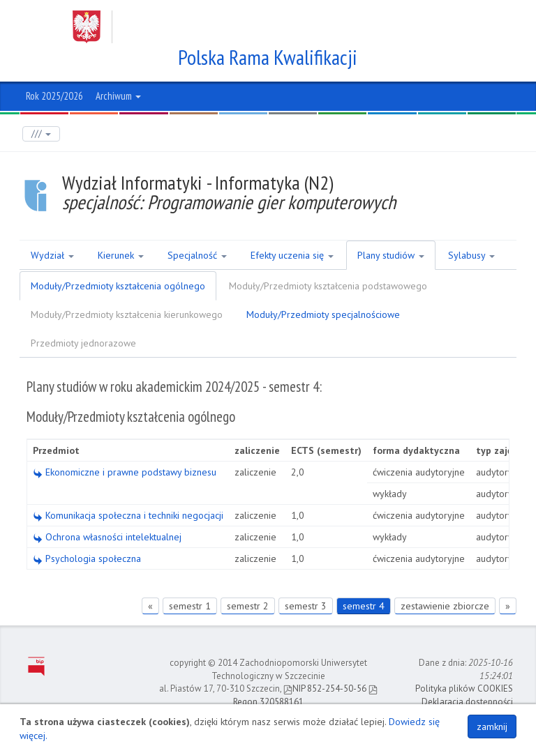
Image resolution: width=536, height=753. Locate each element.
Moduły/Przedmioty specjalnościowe (323, 314)
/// (41, 133)
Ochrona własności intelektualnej (107, 537)
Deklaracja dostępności (467, 702)
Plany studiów (390, 255)
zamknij (492, 726)
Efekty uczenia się (292, 255)
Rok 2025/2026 (54, 95)
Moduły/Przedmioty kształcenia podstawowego (328, 286)
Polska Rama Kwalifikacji (268, 57)
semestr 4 (364, 606)
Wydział (52, 255)
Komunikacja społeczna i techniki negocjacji (128, 515)
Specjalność (197, 255)
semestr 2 (248, 606)
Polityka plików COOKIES (464, 688)
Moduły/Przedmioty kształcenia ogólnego (118, 286)
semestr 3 (306, 606)
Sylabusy (471, 255)
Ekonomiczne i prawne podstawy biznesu (124, 472)
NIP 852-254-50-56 (324, 688)
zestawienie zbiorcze (445, 606)
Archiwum (118, 95)
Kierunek (121, 255)
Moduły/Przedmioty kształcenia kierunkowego (127, 314)
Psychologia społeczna (87, 558)
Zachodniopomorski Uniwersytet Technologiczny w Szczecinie (255, 26)
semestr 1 (190, 606)
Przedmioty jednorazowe (83, 343)
